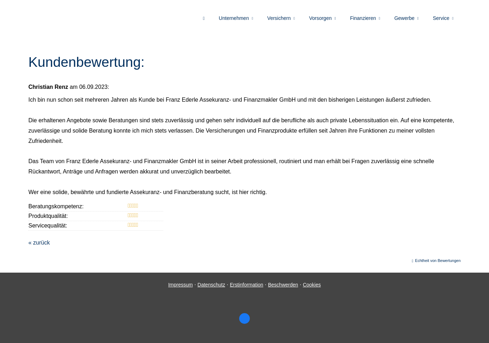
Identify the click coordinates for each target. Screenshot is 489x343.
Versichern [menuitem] (279, 18)
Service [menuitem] (441, 18)
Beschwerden (283, 285)
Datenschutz (211, 285)
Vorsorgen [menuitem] (320, 18)
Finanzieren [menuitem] (363, 18)
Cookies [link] (312, 285)
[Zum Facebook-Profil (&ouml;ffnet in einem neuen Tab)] (244, 318)
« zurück (39, 243)
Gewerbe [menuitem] (404, 18)
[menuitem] (204, 18)
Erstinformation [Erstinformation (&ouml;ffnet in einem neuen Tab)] (246, 285)
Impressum (180, 285)
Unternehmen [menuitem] (234, 18)
